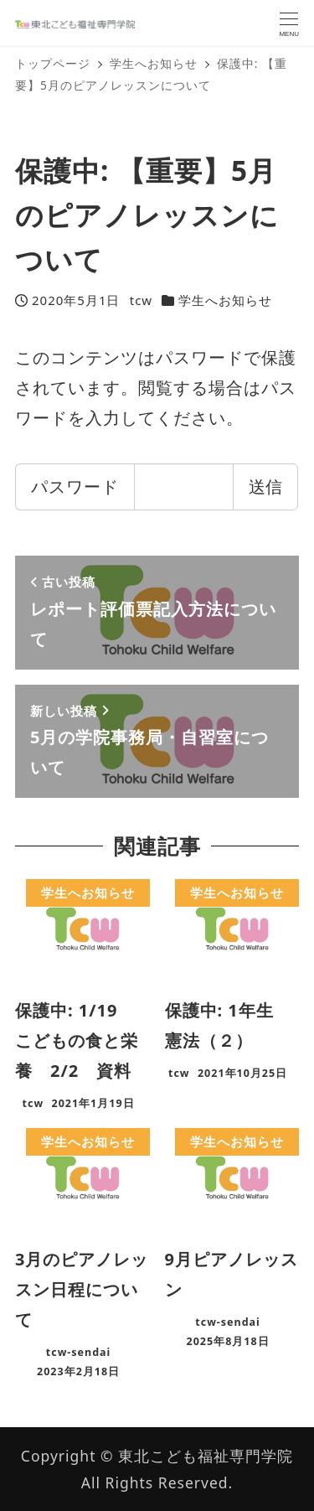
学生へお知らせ (225, 300)
